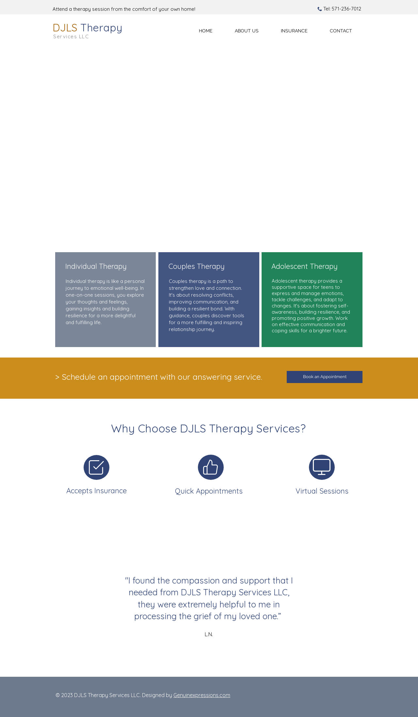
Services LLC (71, 36)
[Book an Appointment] (324, 377)
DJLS (87, 27)
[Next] (391, 597)
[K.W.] (202, 660)
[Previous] (26, 597)
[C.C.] (225, 660)
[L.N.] (194, 660)
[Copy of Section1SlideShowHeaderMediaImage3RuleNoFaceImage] (217, 660)
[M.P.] (210, 660)
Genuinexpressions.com (201, 695)
